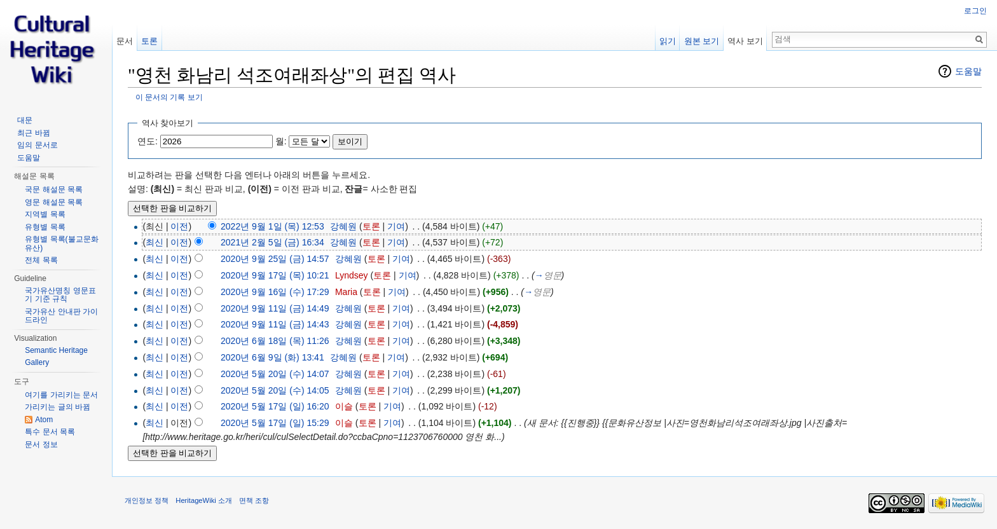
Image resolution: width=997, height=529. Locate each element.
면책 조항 (254, 500)
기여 (396, 226)
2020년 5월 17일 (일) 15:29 (275, 423)
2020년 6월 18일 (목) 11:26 (275, 341)
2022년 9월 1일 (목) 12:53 (272, 226)
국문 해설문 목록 (54, 189)
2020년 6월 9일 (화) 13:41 (272, 357)
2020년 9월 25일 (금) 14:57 (275, 259)
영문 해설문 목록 (54, 202)
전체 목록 (41, 260)
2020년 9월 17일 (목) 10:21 (275, 275)
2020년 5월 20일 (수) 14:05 (275, 390)
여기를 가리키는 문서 (61, 394)
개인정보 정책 (146, 500)
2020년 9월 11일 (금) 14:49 (275, 308)
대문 (24, 120)
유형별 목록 (45, 227)
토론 (371, 226)
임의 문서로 (37, 145)
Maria (346, 292)
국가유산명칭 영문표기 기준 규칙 (60, 295)
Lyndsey (351, 275)
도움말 (968, 71)
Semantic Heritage (56, 350)
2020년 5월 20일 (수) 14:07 (275, 374)
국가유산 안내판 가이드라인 (61, 316)
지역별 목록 (45, 214)
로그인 (975, 10)
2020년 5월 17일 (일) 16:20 (275, 406)
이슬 (344, 406)
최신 (154, 242)
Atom (44, 419)
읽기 (667, 41)
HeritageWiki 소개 (203, 500)
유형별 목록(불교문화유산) (61, 243)
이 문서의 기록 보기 (169, 97)
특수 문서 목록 (50, 431)
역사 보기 (745, 41)
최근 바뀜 (33, 132)
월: (281, 141)
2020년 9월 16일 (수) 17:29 (275, 292)
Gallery (37, 362)
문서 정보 (41, 444)
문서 (124, 41)
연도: (147, 141)
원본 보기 (702, 41)
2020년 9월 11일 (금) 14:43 (275, 324)
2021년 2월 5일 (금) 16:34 (272, 242)
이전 (179, 226)
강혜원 (343, 226)
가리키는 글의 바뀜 (57, 406)
